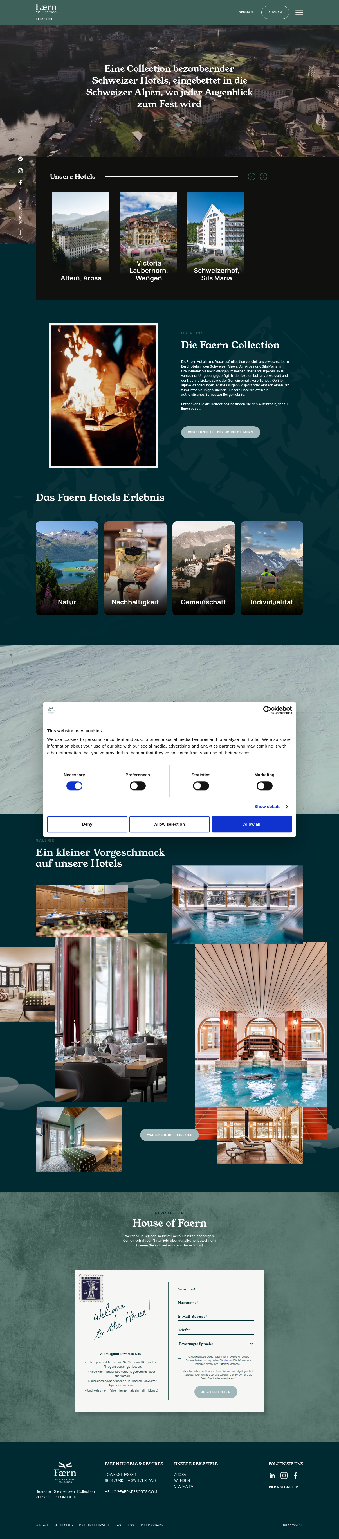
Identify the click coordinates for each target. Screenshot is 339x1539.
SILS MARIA (183, 1486)
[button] (47, 19)
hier (226, 1360)
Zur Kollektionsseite (57, 1497)
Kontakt (42, 1525)
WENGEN (182, 1480)
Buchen (275, 12)
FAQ (118, 1525)
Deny (87, 824)
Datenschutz (63, 1525)
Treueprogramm (151, 1525)
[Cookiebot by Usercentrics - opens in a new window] (267, 710)
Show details (267, 806)
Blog (130, 1525)
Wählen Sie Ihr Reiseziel (169, 1135)
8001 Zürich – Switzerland (130, 1480)
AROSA (180, 1474)
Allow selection (169, 824)
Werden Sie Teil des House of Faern (220, 432)
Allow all (252, 824)
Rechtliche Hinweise (94, 1525)
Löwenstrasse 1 (120, 1474)
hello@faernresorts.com (131, 1491)
